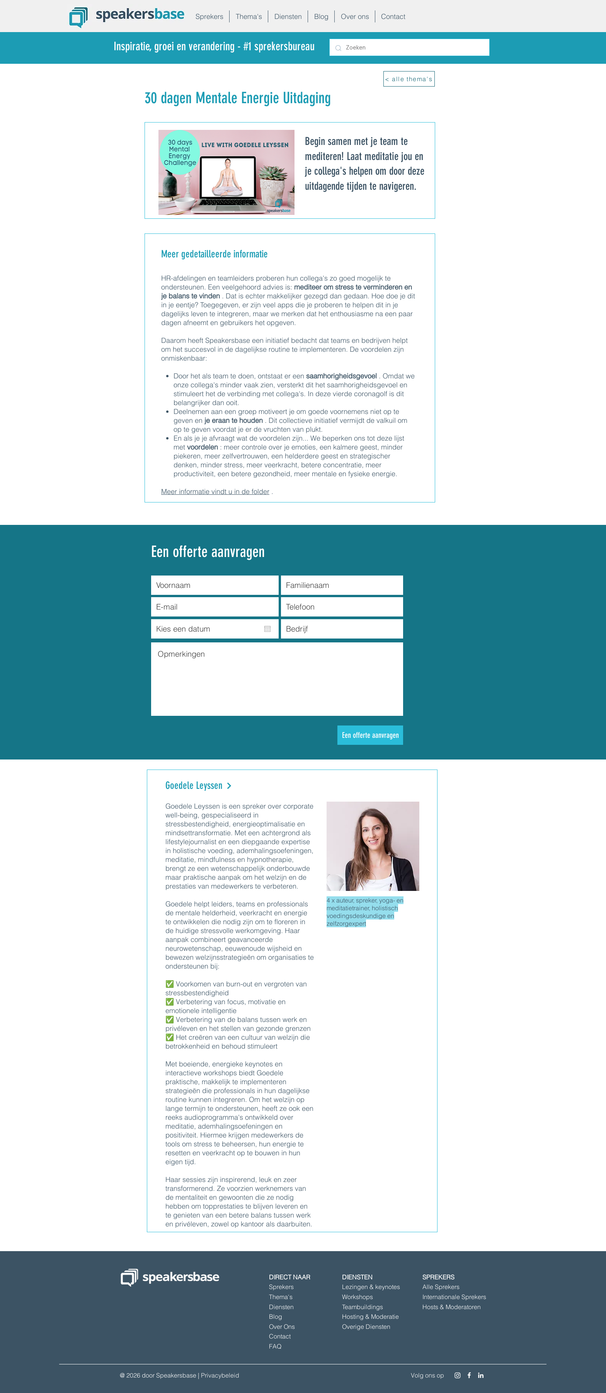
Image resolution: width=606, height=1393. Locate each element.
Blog (275, 1316)
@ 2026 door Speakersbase (158, 1375)
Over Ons (282, 1326)
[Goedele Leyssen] (234, 786)
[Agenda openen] (267, 629)
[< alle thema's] (409, 79)
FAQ (275, 1346)
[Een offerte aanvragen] (370, 735)
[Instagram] (457, 1375)
